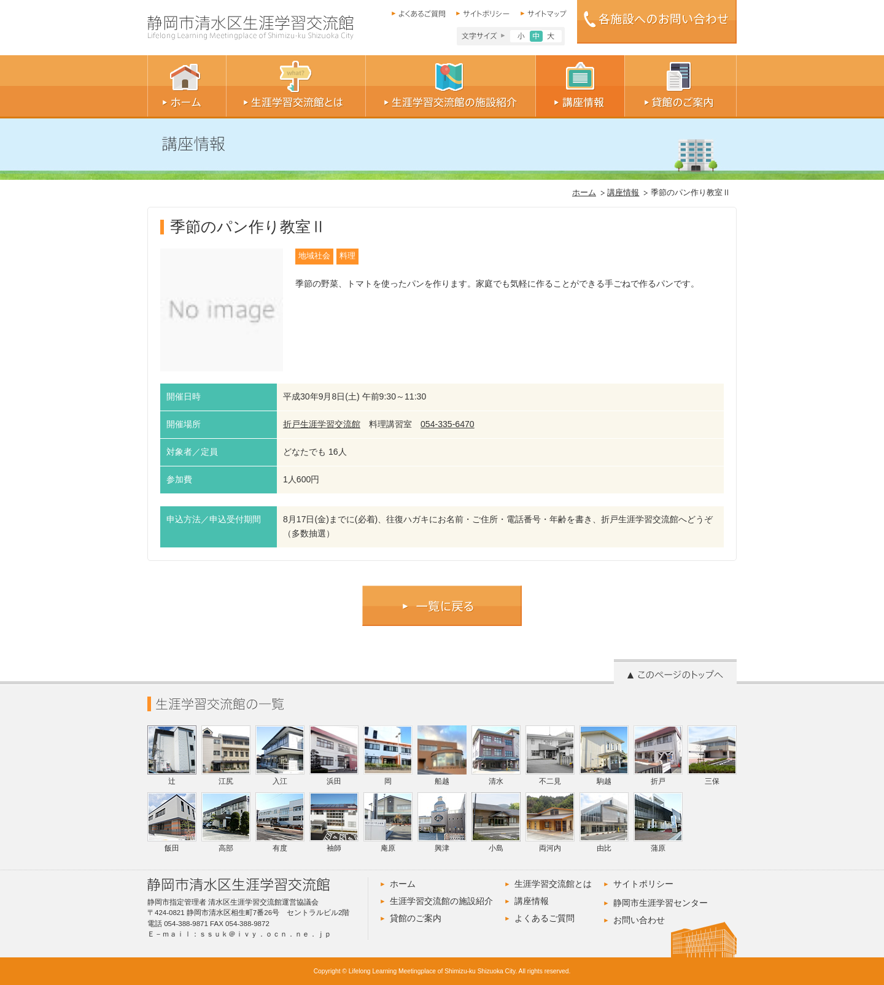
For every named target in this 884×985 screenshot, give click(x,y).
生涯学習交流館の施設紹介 (441, 901)
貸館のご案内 (415, 918)
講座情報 (623, 192)
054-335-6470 (448, 424)
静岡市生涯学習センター (660, 903)
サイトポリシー (643, 884)
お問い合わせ (639, 920)
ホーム (584, 192)
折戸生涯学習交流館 (321, 424)
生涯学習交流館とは (553, 884)
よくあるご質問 (544, 918)
